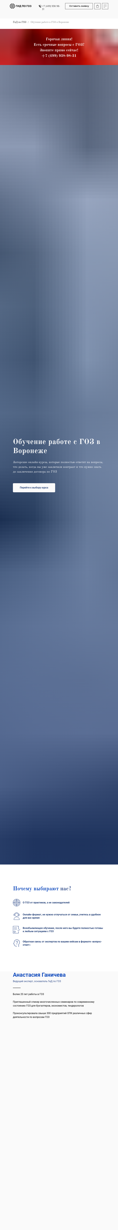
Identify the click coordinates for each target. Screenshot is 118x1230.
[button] (79, 6)
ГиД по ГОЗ (19, 22)
